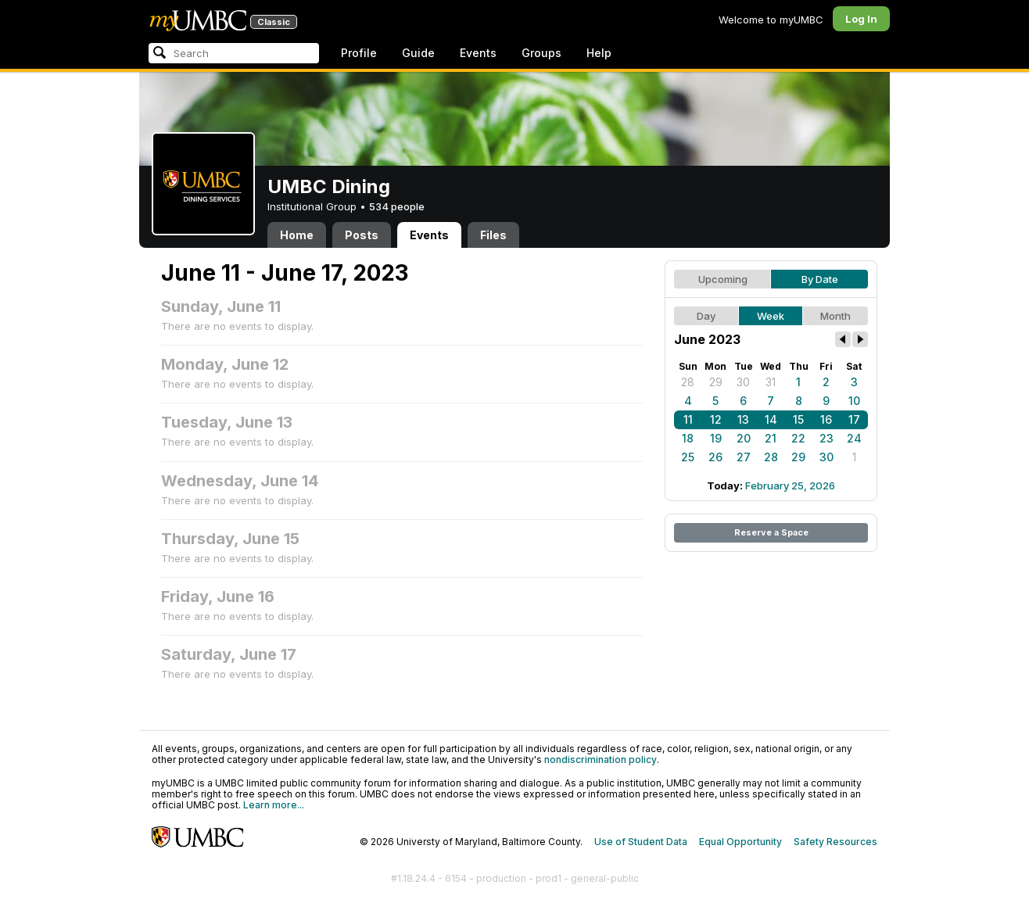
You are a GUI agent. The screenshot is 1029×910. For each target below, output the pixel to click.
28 (687, 382)
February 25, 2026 (790, 485)
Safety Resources (835, 841)
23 (826, 438)
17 (854, 419)
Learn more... (273, 805)
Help (598, 52)
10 (854, 400)
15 (798, 419)
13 (743, 419)
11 (688, 419)
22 (798, 438)
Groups (541, 52)
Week (770, 316)
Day (706, 316)
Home (297, 235)
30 (743, 382)
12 (716, 419)
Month (835, 316)
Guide (418, 52)
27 (744, 457)
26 (715, 457)
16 (826, 419)
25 (687, 457)
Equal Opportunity (740, 841)
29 (715, 382)
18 (688, 438)
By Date (819, 279)
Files (493, 235)
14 (771, 419)
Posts (361, 235)
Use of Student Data (640, 841)
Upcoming (723, 279)
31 (770, 382)
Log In (861, 19)
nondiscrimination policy (600, 759)
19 (716, 438)
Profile (359, 52)
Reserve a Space (771, 532)
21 (770, 438)
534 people (397, 206)
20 (744, 438)
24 (854, 438)
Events (478, 52)
